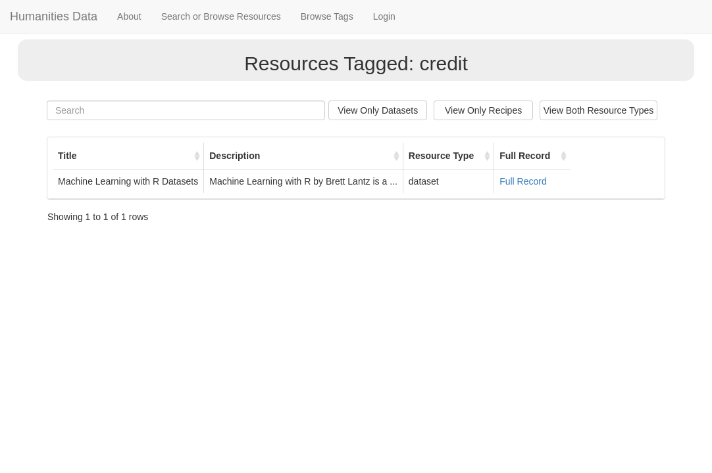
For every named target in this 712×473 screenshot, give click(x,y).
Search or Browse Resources (221, 16)
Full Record (523, 181)
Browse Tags (327, 16)
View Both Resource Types (599, 110)
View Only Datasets (378, 110)
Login (384, 16)
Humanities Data (53, 16)
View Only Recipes (483, 110)
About (129, 16)
